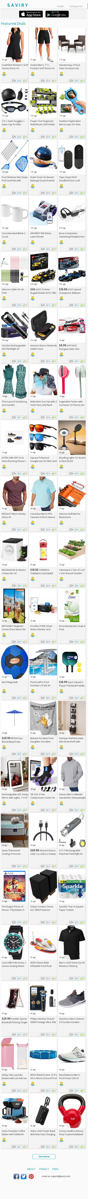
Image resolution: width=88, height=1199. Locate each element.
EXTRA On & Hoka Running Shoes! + (14, 461)
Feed (55, 1169)
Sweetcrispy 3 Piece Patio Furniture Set (69, 66)
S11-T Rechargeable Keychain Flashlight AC (71, 852)
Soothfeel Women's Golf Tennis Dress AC (15, 66)
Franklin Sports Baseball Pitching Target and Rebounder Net (14, 1022)
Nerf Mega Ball (9, 682)
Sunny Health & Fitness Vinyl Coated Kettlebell (71, 1132)
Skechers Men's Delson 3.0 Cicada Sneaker (71, 1020)
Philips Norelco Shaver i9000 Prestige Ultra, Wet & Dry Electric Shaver (43, 1022)
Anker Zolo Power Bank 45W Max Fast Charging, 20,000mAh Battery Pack (43, 1134)
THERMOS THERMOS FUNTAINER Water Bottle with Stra (41, 573)
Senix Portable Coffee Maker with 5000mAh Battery (13, 1134)
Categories (76, 6)
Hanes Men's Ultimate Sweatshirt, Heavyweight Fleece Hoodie (72, 798)
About (31, 1169)
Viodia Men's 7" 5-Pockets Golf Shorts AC (42, 66)
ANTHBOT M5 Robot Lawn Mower (40, 235)
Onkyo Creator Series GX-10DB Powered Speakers (41, 910)
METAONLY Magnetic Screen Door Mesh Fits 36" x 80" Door (14, 629)
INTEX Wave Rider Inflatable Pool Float (40, 964)
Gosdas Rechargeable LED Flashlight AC (14, 347)
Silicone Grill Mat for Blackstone (69, 515)
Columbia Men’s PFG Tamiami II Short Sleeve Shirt (42, 517)
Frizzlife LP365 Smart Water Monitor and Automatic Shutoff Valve (43, 629)
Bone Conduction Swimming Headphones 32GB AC (71, 236)
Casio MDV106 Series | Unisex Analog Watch (14, 964)
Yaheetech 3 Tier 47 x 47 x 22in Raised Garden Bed (72, 573)
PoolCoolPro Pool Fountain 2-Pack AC (40, 683)
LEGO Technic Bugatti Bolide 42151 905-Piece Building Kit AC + (43, 293)
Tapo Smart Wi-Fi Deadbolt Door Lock (69, 179)
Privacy (44, 1169)
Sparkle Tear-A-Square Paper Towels (71, 908)
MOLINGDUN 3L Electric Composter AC (14, 571)
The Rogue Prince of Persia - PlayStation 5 (13, 908)
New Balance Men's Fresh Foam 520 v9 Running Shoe (69, 1078)
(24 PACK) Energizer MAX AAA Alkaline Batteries (69, 349)
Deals (60, 6)
